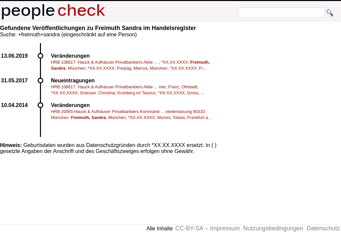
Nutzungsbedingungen (273, 228)
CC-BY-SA (189, 228)
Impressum (225, 228)
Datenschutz (323, 228)
